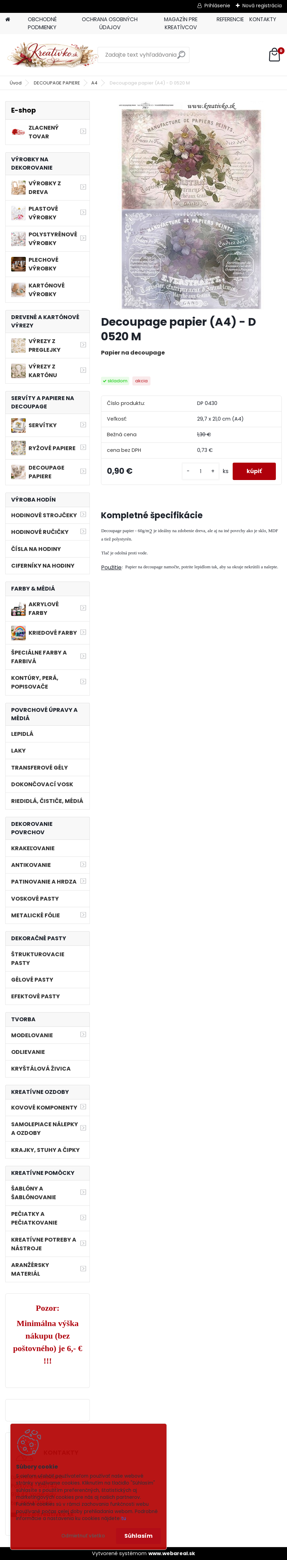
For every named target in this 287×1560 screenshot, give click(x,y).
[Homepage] (7, 19)
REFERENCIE (230, 19)
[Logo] (53, 55)
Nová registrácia (262, 5)
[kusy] (200, 471)
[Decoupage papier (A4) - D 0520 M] (191, 205)
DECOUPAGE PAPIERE (57, 83)
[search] (181, 57)
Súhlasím (138, 1536)
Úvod (16, 83)
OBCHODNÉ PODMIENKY (42, 23)
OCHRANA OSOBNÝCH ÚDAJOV (110, 23)
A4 (94, 83)
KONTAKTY (262, 19)
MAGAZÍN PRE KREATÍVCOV (180, 23)
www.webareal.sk (171, 1553)
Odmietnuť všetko (83, 1536)
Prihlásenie (217, 5)
